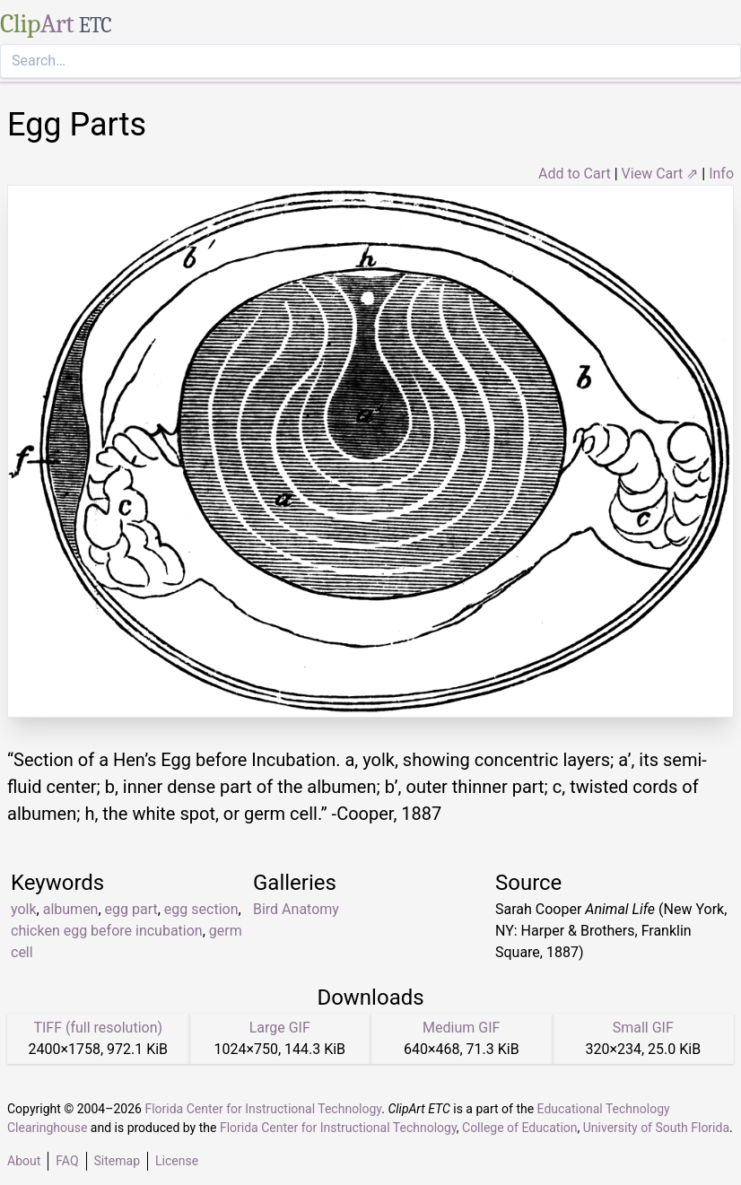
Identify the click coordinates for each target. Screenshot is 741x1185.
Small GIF (643, 1027)
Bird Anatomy (296, 909)
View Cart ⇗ (660, 173)
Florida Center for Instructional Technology (262, 1109)
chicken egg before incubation (107, 930)
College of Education (520, 1127)
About (23, 1161)
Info (721, 173)
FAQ (67, 1161)
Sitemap (117, 1161)
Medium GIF (461, 1027)
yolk (24, 909)
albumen (71, 909)
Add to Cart (574, 173)
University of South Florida (656, 1127)
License (176, 1161)
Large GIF (279, 1027)
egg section (201, 909)
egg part (131, 909)
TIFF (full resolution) (97, 1027)
